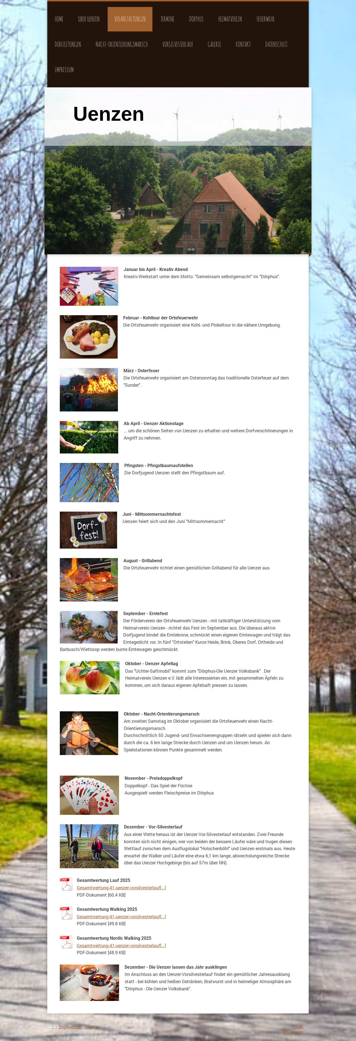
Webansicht (293, 1032)
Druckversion (68, 1027)
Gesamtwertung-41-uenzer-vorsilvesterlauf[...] (121, 887)
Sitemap (92, 1027)
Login (298, 1027)
